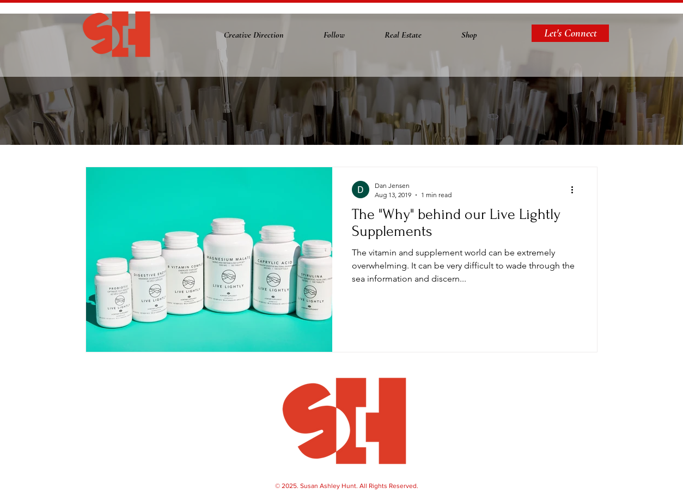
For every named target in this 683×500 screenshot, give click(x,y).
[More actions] (575, 189)
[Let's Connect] (570, 33)
